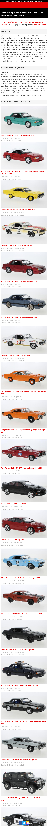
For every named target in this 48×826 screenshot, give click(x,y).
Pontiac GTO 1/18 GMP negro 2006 (13, 504)
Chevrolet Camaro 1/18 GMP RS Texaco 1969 (17, 246)
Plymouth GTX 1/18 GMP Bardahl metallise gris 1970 (19, 760)
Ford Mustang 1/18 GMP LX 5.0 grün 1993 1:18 (17, 135)
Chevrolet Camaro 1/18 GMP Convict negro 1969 (18, 650)
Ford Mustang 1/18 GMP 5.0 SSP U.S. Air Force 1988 (19, 685)
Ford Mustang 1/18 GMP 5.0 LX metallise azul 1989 (19, 317)
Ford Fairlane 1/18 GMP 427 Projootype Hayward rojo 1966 (22, 468)
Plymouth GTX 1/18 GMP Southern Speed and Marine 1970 (22, 614)
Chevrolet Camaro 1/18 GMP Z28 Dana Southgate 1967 (20, 578)
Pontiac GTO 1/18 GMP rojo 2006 (12, 540)
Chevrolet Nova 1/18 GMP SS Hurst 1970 (15, 355)
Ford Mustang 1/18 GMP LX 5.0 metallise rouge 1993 (19, 281)
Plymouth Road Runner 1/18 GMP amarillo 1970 (18, 210)
